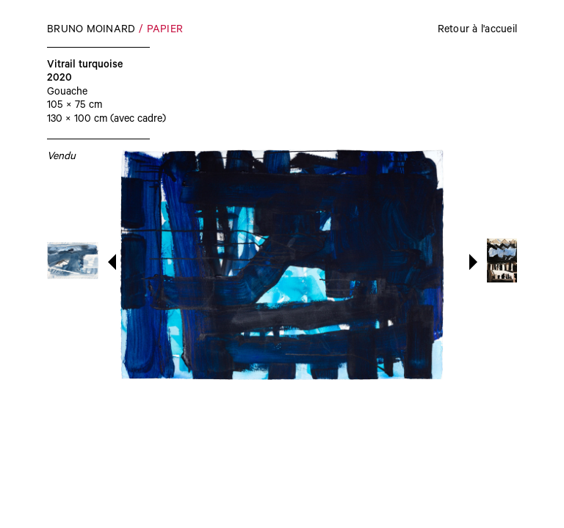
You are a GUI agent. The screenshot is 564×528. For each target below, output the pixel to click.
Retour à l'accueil (478, 31)
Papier (165, 31)
